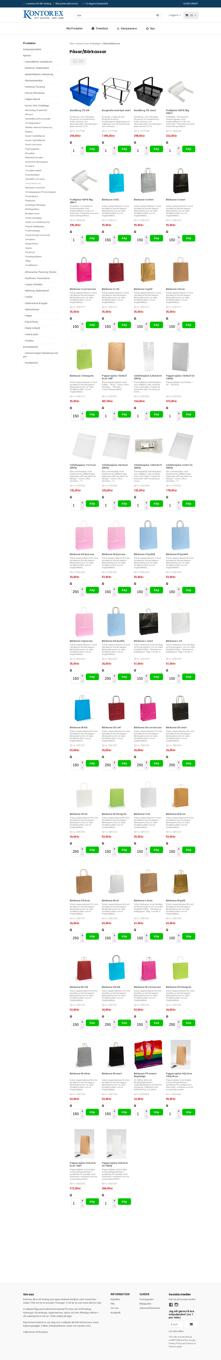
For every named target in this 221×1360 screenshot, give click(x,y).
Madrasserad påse (34, 157)
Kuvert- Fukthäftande (35, 136)
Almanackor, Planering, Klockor (39, 272)
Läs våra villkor (176, 1331)
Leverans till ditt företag (37, 3)
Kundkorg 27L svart (145, 110)
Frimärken (30, 239)
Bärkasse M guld (175, 900)
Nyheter (27, 55)
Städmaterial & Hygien (35, 303)
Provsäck (29, 166)
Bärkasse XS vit (78, 814)
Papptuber (30, 201)
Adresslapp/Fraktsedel (36, 110)
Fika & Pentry (30, 322)
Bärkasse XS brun (80, 900)
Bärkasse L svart (143, 641)
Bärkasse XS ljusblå (113, 641)
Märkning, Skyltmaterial (36, 290)
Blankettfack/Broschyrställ (37, 119)
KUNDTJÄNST (190, 3)
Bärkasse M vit (110, 900)
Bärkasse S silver (144, 199)
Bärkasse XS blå (111, 987)
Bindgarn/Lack (32, 213)
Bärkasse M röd (79, 987)
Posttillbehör (31, 265)
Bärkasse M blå (78, 727)
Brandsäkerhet (30, 347)
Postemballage (32, 231)
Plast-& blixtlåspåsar (34, 226)
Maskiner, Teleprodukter (36, 68)
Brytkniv (29, 132)
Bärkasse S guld (143, 289)
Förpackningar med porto (37, 235)
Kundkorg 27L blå (79, 110)
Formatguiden (147, 1299)
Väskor (27, 297)
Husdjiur (28, 340)
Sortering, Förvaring (34, 87)
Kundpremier (30, 363)
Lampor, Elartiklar (32, 284)
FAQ (113, 1304)
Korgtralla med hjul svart (116, 110)
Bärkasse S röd (110, 289)
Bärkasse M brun (175, 814)
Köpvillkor (115, 1299)
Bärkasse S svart (175, 199)
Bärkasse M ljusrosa (113, 554)
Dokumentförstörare (150, 1308)
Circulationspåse (33, 170)
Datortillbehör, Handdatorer (37, 62)
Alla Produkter (74, 28)
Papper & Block (31, 99)
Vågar (28, 261)
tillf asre (29, 114)
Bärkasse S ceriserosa (83, 289)
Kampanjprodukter (32, 49)
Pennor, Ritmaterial (33, 93)
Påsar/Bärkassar (33, 183)
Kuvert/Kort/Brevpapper (36, 162)
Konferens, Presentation (36, 278)
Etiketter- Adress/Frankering (38, 127)
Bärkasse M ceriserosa (147, 987)
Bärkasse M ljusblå (177, 554)
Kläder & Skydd (31, 328)
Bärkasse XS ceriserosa (147, 727)
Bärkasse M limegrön (114, 814)
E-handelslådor (32, 175)
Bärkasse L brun (143, 900)
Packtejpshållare (33, 257)
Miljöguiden (145, 1304)
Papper (27, 315)
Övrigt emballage (33, 218)
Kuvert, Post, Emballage (36, 105)
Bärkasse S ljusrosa (81, 641)
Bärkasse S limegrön (82, 375)
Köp (92, 148)
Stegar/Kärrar (31, 244)
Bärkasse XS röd (111, 727)
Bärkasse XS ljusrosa (82, 554)
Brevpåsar (30, 153)
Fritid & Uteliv (30, 334)
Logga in (173, 15)
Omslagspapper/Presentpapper (40, 192)
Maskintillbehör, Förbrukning (38, 74)
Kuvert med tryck (33, 144)
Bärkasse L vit (174, 641)
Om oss (115, 1308)
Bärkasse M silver (80, 1073)
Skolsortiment (31, 309)
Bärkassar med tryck (35, 188)
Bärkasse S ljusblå (144, 554)
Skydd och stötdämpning (37, 222)
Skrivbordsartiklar (33, 80)
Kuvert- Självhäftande (35, 140)
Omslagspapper (33, 123)
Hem (72, 43)
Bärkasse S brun (175, 289)
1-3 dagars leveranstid (94, 3)
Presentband (31, 196)
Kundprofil (115, 1312)
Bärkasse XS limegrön (178, 987)
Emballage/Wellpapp (35, 205)
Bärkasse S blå (110, 199)
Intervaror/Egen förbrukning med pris (40, 355)
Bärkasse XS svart (176, 727)
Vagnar (28, 248)
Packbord (30, 252)
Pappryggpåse (32, 149)
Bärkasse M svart (112, 1073)
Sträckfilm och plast (34, 179)
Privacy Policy (175, 1343)
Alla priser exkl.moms (65, 3)
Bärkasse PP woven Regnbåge (145, 1075)
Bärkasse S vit (142, 814)
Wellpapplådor (32, 209)
